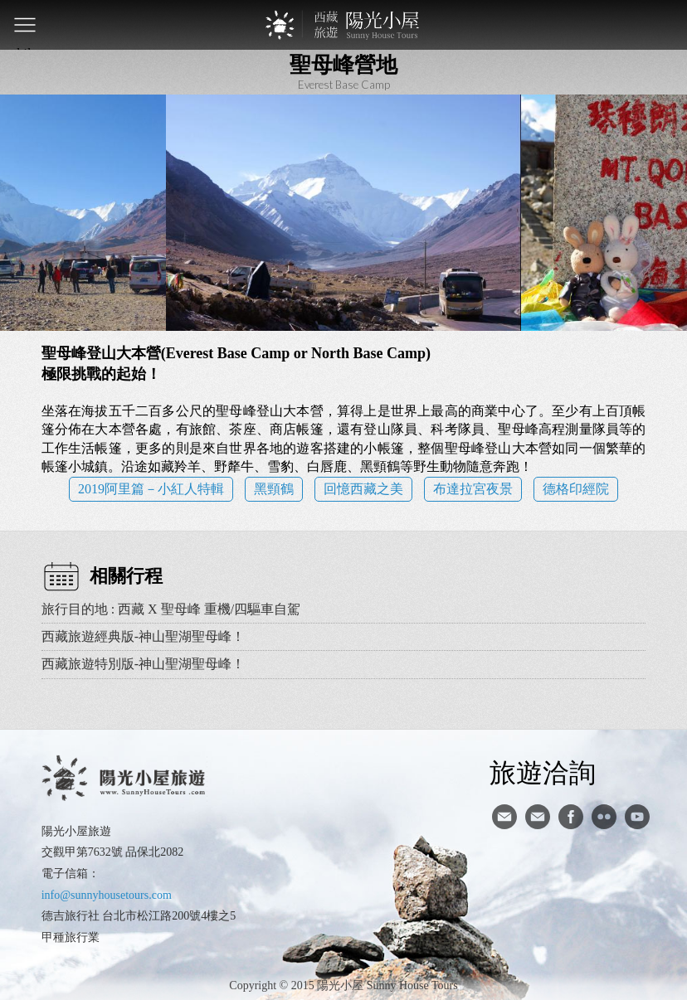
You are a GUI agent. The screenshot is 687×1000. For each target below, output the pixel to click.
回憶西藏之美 (363, 489)
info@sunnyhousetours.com (106, 895)
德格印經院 (576, 489)
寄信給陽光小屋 (504, 817)
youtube (637, 817)
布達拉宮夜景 (473, 489)
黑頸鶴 (274, 489)
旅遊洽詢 (543, 772)
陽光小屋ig (538, 817)
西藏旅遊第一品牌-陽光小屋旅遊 (343, 25)
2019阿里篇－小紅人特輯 (151, 489)
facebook (571, 817)
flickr (604, 817)
